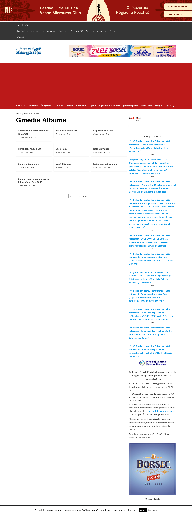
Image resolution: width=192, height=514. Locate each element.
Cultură (59, 106)
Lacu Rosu (61, 149)
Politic (69, 106)
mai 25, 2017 (62, 152)
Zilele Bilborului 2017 (67, 130)
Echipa (112, 31)
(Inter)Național (130, 106)
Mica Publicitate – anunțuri (27, 31)
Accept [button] (142, 510)
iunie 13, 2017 (24, 152)
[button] (174, 106)
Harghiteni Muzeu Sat (29, 149)
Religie (158, 106)
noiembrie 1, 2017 (26, 137)
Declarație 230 (77, 31)
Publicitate (63, 31)
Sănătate (33, 106)
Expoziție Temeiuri (103, 130)
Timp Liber (146, 106)
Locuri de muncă (48, 31)
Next (85, 196)
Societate (20, 106)
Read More (152, 510)
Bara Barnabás (101, 149)
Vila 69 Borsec (63, 164)
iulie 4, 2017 (62, 134)
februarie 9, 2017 (25, 186)
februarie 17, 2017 (101, 167)
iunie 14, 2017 (100, 134)
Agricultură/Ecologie (109, 106)
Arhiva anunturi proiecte (96, 31)
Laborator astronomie (105, 164)
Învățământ (46, 106)
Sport (168, 106)
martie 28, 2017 (100, 152)
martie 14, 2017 (63, 167)
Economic (81, 106)
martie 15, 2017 (25, 167)
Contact (20, 37)
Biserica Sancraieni (28, 164)
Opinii (93, 106)
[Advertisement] (96, 82)
